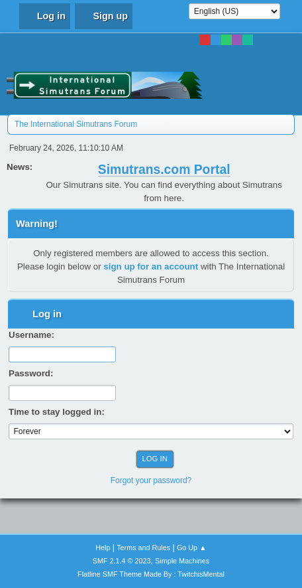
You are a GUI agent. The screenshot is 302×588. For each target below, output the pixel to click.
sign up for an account (150, 266)
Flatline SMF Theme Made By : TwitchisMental (151, 574)
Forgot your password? (151, 480)
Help (102, 547)
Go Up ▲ (192, 547)
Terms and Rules (143, 547)
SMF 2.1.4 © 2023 (122, 561)
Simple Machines (182, 561)
